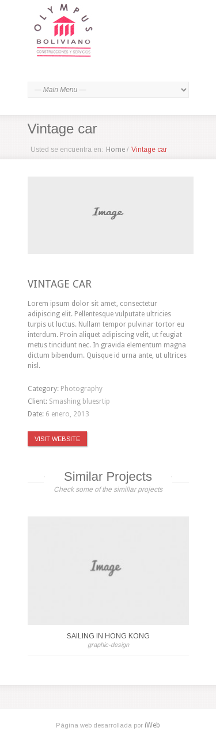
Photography (81, 389)
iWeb (152, 725)
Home (115, 149)
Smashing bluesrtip (79, 401)
